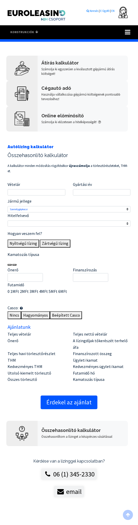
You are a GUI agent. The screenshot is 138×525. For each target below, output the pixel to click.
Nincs (14, 315)
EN (113, 11)
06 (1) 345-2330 (68, 474)
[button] (21, 308)
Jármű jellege (20, 201)
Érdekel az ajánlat (69, 402)
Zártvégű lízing (55, 243)
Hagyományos (35, 315)
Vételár (14, 184)
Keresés (92, 11)
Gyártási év (82, 184)
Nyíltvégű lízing (23, 243)
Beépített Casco (66, 315)
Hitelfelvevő (18, 215)
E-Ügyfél (105, 11)
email (68, 491)
